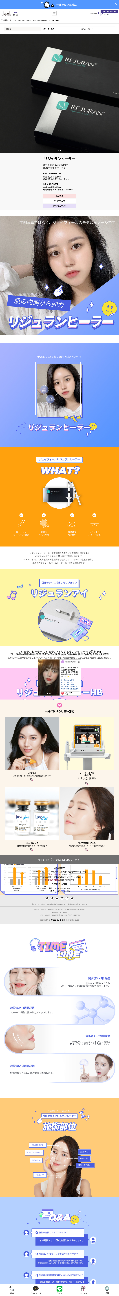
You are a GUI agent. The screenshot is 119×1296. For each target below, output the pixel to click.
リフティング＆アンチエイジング (39, 20)
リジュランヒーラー (87, 29)
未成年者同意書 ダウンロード (77, 904)
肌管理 (8, 29)
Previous (36, 677)
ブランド (14, 20)
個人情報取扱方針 (60, 904)
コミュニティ (51, 20)
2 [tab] (60, 150)
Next (83, 677)
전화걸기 (77, 859)
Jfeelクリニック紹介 (38, 904)
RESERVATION (59, 206)
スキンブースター (49, 29)
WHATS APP (59, 201)
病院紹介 (57, 20)
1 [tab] (58, 150)
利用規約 (50, 904)
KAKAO (59, 195)
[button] (54, 13)
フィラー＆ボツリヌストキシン (24, 20)
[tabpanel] (59, 93)
